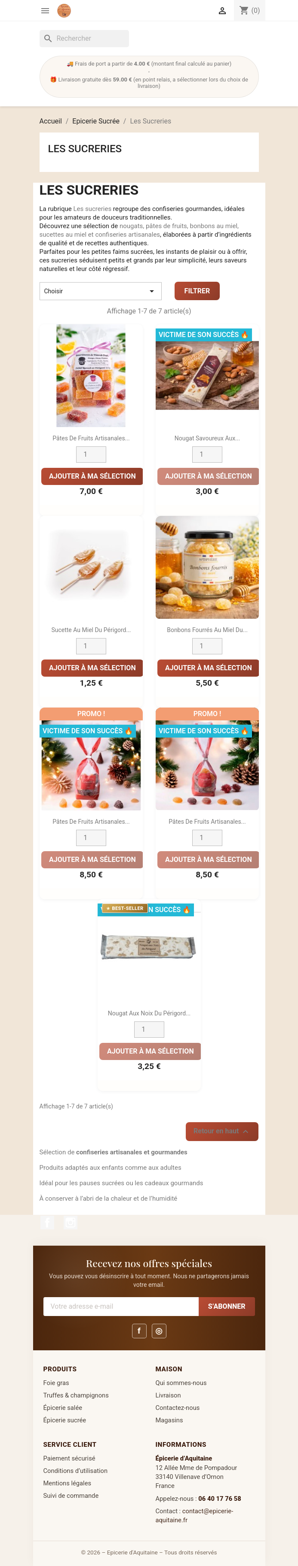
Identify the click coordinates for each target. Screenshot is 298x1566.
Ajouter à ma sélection (92, 476)
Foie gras (56, 1383)
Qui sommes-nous (181, 1383)
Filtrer (197, 291)
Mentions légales (67, 1483)
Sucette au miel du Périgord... (91, 630)
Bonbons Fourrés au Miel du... (207, 630)
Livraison (168, 1395)
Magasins (169, 1420)
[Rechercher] (84, 38)
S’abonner (227, 1306)
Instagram (70, 1222)
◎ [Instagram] (159, 1331)
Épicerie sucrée (64, 1420)
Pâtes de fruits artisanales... (90, 822)
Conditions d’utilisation (75, 1471)
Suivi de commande (71, 1496)
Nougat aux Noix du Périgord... (149, 1013)
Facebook (47, 1222)
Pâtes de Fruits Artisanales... (90, 438)
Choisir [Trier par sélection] (100, 291)
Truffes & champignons (76, 1395)
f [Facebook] (139, 1331)
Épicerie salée (63, 1408)
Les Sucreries (85, 149)
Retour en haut (222, 1131)
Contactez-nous (178, 1408)
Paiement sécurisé (69, 1458)
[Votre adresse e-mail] (121, 1306)
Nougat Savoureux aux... (207, 438)
